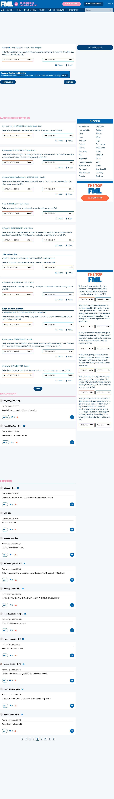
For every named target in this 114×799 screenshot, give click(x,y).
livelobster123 (9, 689)
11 (49, 739)
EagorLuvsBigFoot (11, 614)
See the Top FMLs (95, 198)
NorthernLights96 (11, 564)
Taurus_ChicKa (10, 664)
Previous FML (8, 82)
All (2, 10)
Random (10, 10)
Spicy (19, 10)
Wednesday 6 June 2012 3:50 (12, 619)
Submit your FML (71, 4)
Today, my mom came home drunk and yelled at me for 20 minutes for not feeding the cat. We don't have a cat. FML (37, 318)
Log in (110, 4)
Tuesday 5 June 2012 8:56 (10, 406)
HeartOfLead (9, 715)
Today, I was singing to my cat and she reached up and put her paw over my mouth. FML (36, 370)
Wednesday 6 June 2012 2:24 (12, 569)
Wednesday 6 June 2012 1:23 (11, 544)
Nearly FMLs (73, 10)
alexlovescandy (10, 639)
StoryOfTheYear (10, 426)
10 (45, 739)
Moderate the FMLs (93, 4)
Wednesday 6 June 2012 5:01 (11, 670)
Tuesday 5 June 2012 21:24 (10, 494)
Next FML (69, 82)
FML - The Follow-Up (56, 10)
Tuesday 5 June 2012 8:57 (10, 431)
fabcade (7, 488)
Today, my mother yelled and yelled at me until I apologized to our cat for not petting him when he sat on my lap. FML (36, 183)
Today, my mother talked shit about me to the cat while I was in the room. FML (32, 130)
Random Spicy (30, 10)
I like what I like (9, 255)
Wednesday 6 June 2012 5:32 (11, 695)
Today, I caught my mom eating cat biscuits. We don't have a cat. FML (29, 262)
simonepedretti (10, 589)
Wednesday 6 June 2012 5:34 (12, 720)
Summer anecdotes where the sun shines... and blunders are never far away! (34, 74)
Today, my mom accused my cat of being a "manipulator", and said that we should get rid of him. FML (37, 288)
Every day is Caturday (12, 309)
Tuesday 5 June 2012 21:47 (10, 519)
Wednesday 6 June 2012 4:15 (11, 645)
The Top (42, 10)
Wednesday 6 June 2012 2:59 (12, 594)
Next (38, 388)
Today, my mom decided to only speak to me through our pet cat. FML (29, 208)
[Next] (22, 739)
